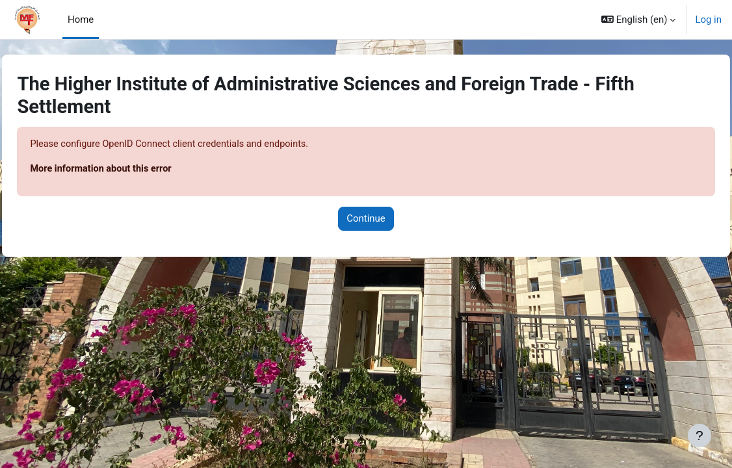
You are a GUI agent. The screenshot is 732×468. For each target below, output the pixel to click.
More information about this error (132, 169)
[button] (638, 19)
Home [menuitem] (81, 19)
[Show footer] (699, 435)
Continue (365, 220)
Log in (708, 19)
